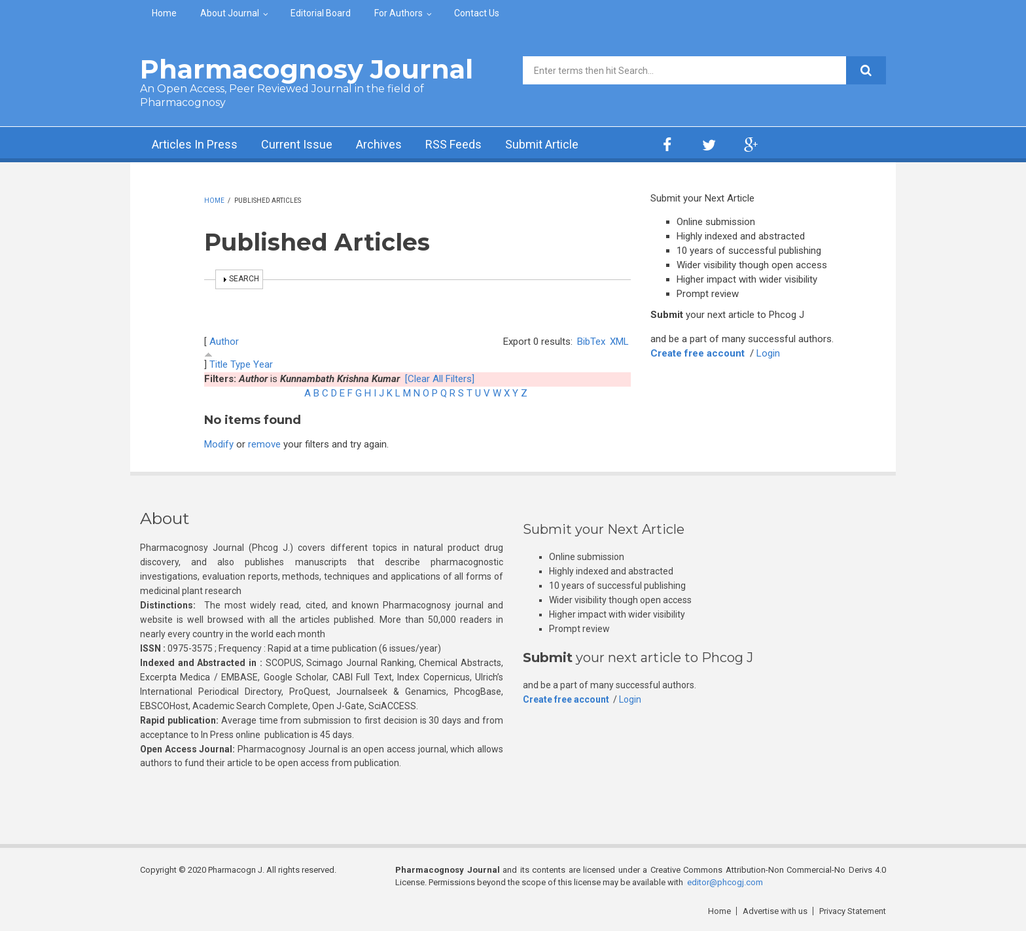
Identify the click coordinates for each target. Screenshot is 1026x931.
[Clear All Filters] (439, 379)
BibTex (591, 341)
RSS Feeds (453, 144)
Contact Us (476, 13)
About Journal (229, 13)
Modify (219, 444)
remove (264, 444)
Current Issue (296, 144)
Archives (379, 144)
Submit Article (541, 144)
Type (240, 364)
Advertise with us (775, 911)
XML (619, 341)
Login (768, 353)
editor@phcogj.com (725, 882)
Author (224, 341)
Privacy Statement (852, 911)
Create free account (697, 353)
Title (218, 364)
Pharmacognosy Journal (306, 69)
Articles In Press (195, 144)
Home (164, 13)
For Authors (398, 13)
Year (263, 364)
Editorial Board (321, 13)
